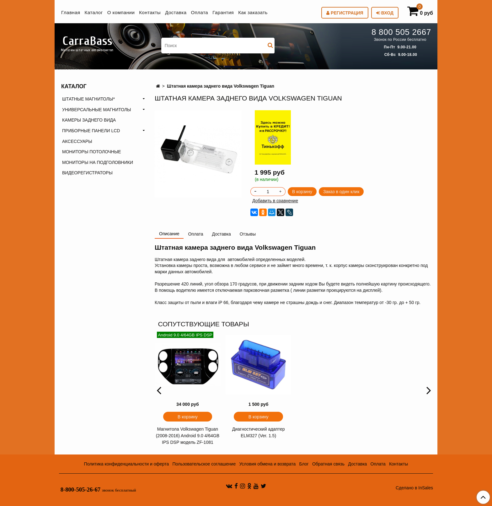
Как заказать (253, 12)
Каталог (94, 12)
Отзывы (248, 234)
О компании (121, 12)
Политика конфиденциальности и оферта (126, 463)
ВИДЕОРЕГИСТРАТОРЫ (87, 172)
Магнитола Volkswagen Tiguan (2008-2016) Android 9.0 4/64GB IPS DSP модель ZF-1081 (187, 436)
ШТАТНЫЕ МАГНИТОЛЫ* (88, 98)
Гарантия (223, 12)
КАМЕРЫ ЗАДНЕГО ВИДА (89, 119)
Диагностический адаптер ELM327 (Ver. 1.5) (258, 432)
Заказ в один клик (341, 191)
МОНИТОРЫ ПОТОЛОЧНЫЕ (91, 151)
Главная (70, 12)
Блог (303, 463)
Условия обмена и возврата (267, 463)
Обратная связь (328, 463)
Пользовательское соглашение (204, 463)
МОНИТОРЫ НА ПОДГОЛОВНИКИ (97, 162)
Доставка (175, 12)
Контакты (150, 12)
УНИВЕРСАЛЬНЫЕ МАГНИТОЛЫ (96, 109)
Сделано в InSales (414, 488)
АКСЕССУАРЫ (77, 141)
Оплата (199, 12)
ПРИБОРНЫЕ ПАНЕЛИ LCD (91, 130)
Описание (169, 233)
